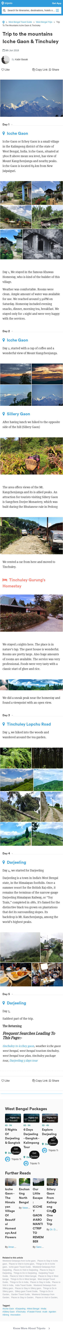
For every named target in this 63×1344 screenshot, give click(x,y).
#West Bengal (33, 1309)
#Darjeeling (20, 1309)
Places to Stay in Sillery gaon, (28, 1288)
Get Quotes (16, 1150)
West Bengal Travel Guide (20, 22)
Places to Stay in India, (40, 1282)
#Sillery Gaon (9, 1312)
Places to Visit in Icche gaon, (22, 1264)
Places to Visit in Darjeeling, (25, 1270)
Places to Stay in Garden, (22, 1297)
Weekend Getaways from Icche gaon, (19, 1261)
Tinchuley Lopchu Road (27, 724)
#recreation (15, 1315)
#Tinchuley (21, 1312)
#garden (52, 1312)
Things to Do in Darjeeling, (25, 1273)
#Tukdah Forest (34, 1312)
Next (54, 1138)
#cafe (44, 1312)
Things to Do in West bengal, (23, 1279)
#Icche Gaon (8, 1309)
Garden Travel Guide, (20, 1294)
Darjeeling (14, 862)
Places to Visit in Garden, (46, 1297)
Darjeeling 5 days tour (23, 1060)
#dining (6, 1315)
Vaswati (26, 1207)
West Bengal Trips (44, 22)
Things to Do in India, (19, 1282)
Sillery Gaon (16, 414)
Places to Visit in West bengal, (23, 1276)
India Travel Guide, (23, 1285)
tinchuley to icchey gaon (18, 1046)
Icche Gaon (15, 133)
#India (43, 1309)
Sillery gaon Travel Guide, (26, 1291)
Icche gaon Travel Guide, (20, 1267)
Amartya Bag (15, 1247)
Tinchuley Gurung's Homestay (24, 583)
